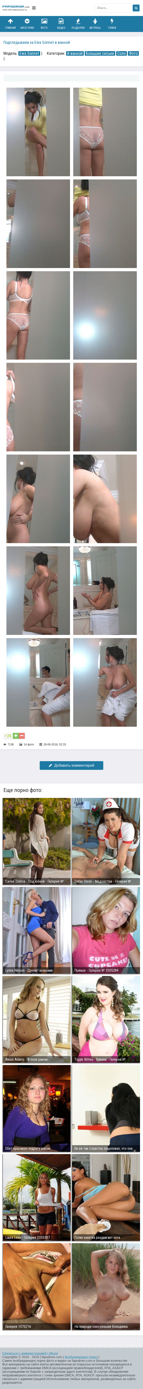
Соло (121, 53)
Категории (27, 23)
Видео (61, 23)
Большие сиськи (100, 53)
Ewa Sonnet (29, 53)
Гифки (112, 23)
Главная (10, 23)
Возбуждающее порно (81, 1357)
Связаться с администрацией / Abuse (30, 1353)
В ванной (75, 53)
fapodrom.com (16, 8)
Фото (44, 23)
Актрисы (95, 23)
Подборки (78, 23)
